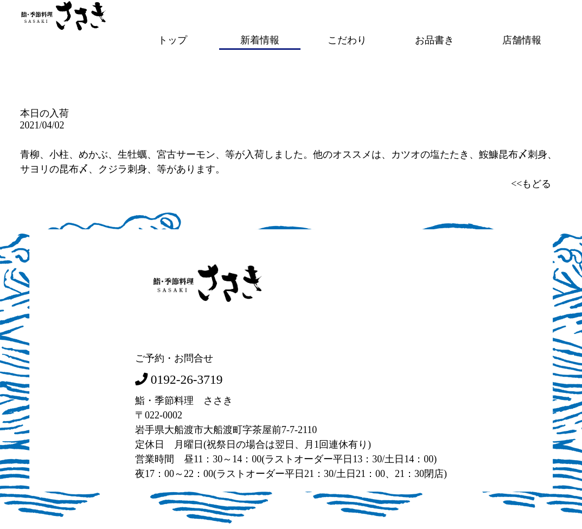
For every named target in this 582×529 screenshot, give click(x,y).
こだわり (347, 39)
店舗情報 (521, 39)
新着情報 (259, 39)
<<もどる (531, 182)
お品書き (434, 39)
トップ (172, 39)
